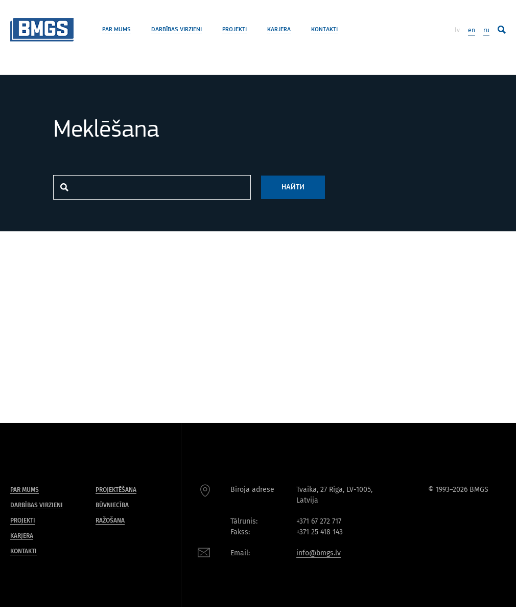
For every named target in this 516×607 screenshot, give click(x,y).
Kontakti (324, 30)
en (471, 30)
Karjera (279, 30)
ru (486, 30)
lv (457, 30)
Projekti (234, 30)
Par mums (116, 30)
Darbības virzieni (176, 30)
